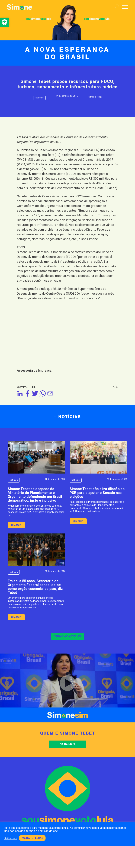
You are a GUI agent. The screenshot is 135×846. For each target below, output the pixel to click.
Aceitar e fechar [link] (32, 838)
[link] (4, 22)
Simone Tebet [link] (95, 97)
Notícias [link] (40, 97)
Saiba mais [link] (67, 744)
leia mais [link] (16, 525)
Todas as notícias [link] (67, 636)
